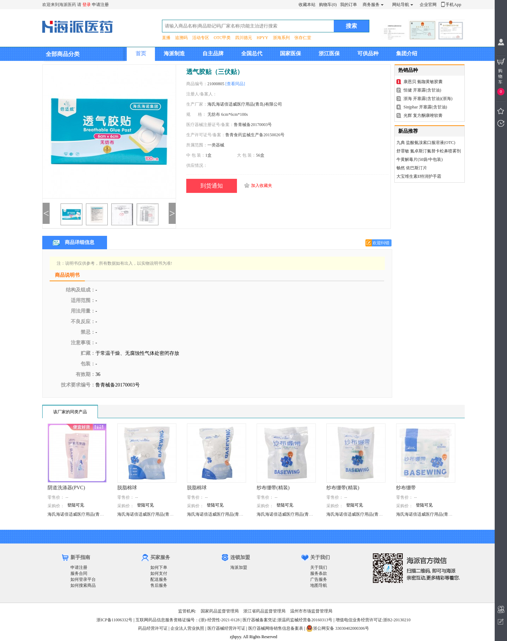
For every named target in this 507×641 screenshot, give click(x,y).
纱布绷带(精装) (273, 487)
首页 (141, 53)
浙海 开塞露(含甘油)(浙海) (427, 98)
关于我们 (318, 567)
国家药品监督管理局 (220, 611)
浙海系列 (281, 37)
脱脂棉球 (127, 487)
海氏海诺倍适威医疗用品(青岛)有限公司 (244, 104)
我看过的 (501, 123)
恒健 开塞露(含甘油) (422, 90)
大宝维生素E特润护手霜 (418, 176)
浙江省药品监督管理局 (264, 611)
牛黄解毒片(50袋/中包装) (419, 159)
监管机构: (187, 611)
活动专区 (200, 37)
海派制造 (174, 53)
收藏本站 (307, 4)
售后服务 (158, 585)
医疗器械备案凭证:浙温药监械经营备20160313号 (287, 619)
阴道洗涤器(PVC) (66, 487)
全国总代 (251, 53)
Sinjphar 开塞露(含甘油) (425, 107)
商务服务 (371, 4)
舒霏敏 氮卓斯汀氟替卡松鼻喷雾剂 (428, 151)
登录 (86, 4)
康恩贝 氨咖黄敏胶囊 (423, 81)
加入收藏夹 (261, 185)
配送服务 (158, 579)
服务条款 (318, 573)
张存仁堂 (302, 37)
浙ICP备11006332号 (114, 619)
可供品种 (367, 53)
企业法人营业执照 (187, 628)
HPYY (262, 37)
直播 (166, 37)
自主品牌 (213, 53)
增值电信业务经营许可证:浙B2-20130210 (373, 619)
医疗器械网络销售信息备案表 (275, 628)
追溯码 (181, 37)
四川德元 (243, 37)
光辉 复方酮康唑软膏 (423, 115)
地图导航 (318, 585)
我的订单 (348, 4)
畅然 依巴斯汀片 (411, 167)
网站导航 (400, 4)
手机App (453, 4)
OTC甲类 (222, 37)
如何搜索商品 (83, 585)
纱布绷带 (406, 487)
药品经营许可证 (153, 628)
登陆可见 (75, 505)
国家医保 (290, 53)
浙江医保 (329, 53)
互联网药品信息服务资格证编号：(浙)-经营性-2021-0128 (188, 619)
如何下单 (158, 567)
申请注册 (100, 4)
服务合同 (78, 573)
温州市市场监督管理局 (311, 611)
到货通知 (211, 186)
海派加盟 (238, 567)
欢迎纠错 (381, 242)
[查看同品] (235, 83)
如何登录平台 (83, 579)
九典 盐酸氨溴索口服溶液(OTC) (425, 142)
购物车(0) (328, 4)
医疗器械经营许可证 (226, 628)
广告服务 (318, 579)
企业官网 (428, 4)
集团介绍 (406, 53)
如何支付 (158, 573)
